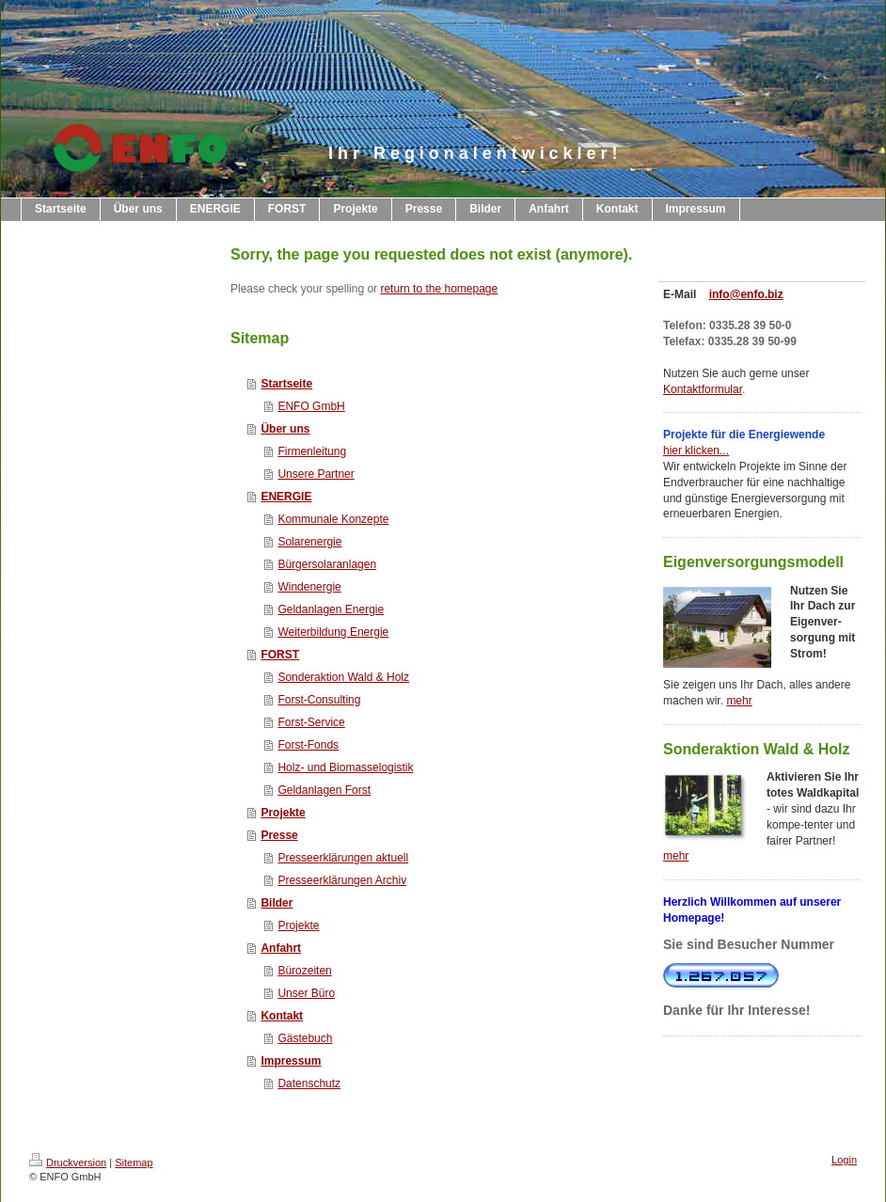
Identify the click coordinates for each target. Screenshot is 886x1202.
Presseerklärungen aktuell (342, 857)
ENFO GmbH (310, 406)
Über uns (285, 428)
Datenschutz (308, 1083)
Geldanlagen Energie (330, 609)
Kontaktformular (702, 389)
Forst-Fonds (308, 744)
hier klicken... (696, 450)
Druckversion (67, 1162)
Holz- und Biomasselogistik (345, 767)
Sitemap (133, 1162)
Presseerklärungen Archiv (341, 880)
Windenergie (308, 586)
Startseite (286, 383)
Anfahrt (281, 948)
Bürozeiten (304, 970)
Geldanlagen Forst (324, 790)
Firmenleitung (311, 451)
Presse (279, 835)
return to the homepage (439, 288)
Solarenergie (309, 541)
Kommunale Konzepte (332, 519)
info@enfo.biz (746, 294)
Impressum (291, 1061)
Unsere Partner (315, 474)
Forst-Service (310, 722)
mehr (739, 700)
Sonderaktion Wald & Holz (343, 677)
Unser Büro (306, 993)
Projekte (283, 812)
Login (844, 1159)
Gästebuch (304, 1038)
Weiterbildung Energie (332, 632)
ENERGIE (286, 496)
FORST (280, 654)
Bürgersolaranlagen (326, 564)
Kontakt (282, 1015)
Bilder (277, 902)
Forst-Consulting (318, 699)
